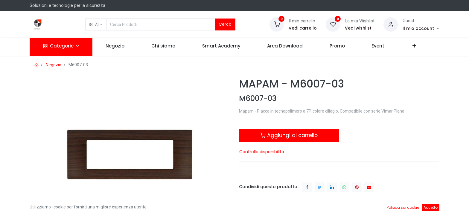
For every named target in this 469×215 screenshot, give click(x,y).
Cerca (225, 24)
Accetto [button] (431, 207)
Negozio (53, 64)
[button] (95, 24)
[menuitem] (115, 47)
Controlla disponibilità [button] (261, 152)
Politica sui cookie (403, 207)
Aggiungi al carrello (289, 135)
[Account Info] (421, 28)
